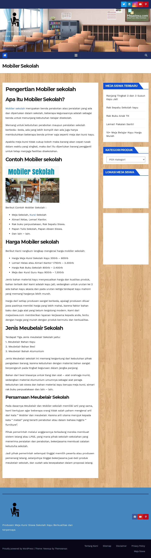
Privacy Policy (138, 546)
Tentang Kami (91, 546)
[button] (146, 55)
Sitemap (107, 546)
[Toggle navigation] (76, 55)
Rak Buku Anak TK (117, 115)
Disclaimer (121, 546)
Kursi (33, 214)
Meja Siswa (139, 551)
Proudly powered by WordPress (18, 548)
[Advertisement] (125, 240)
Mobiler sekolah (15, 108)
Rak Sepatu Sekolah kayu (122, 107)
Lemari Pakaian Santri (120, 124)
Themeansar (61, 548)
